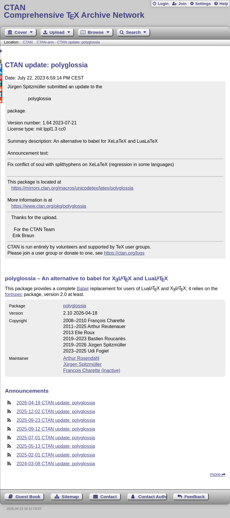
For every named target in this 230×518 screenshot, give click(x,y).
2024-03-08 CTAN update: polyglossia (56, 463)
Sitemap (70, 496)
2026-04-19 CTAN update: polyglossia (56, 402)
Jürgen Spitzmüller (82, 364)
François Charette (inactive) (92, 370)
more (215, 474)
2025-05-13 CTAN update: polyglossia (56, 446)
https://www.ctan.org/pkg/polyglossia (48, 206)
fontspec (13, 294)
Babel (83, 288)
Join (182, 3)
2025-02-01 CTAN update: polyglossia (56, 454)
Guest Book (28, 496)
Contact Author (152, 496)
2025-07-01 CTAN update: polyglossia (56, 437)
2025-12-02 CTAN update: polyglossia (56, 411)
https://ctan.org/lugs (124, 253)
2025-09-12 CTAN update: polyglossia (56, 429)
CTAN (28, 42)
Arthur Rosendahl (81, 358)
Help (224, 3)
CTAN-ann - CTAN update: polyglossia (68, 42)
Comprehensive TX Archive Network (115, 11)
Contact (108, 496)
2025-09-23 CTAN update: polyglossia (56, 420)
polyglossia (74, 305)
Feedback (194, 496)
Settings (203, 3)
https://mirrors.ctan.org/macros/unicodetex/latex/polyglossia (72, 188)
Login (163, 3)
